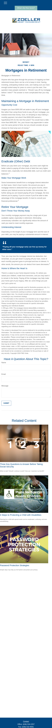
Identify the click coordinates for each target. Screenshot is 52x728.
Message (4, 386)
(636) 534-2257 (29, 724)
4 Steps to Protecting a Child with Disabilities (20, 515)
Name (3, 363)
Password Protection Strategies (14, 565)
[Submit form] (6, 403)
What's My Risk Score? (26, 8)
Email (3, 374)
